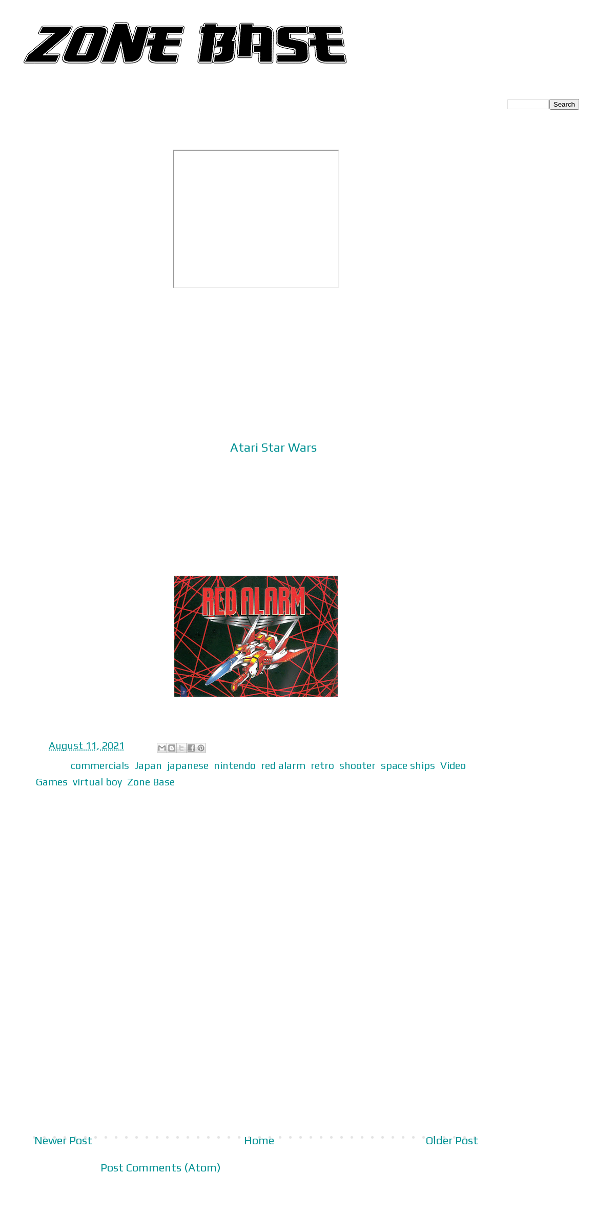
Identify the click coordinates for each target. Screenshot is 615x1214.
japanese (188, 765)
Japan (148, 765)
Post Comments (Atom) (160, 1167)
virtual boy (97, 781)
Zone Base (151, 781)
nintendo (235, 765)
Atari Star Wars (273, 447)
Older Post (452, 1140)
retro (322, 765)
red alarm (283, 765)
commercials (100, 765)
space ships (408, 765)
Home (259, 1140)
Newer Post (63, 1140)
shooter (357, 765)
